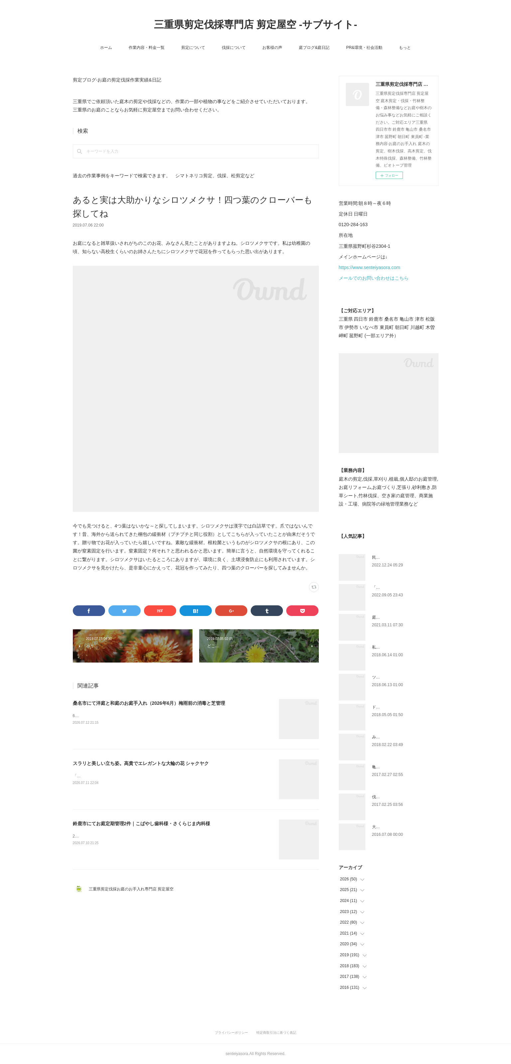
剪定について (193, 47)
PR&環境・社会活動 (364, 47)
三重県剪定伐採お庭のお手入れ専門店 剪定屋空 (133, 889)
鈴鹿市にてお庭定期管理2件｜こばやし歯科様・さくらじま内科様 (141, 823)
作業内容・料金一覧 (147, 47)
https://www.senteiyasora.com (369, 267)
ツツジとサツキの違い (392, 677)
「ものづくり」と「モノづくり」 (402, 587)
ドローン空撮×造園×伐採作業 (398, 707)
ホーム (106, 47)
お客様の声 (272, 47)
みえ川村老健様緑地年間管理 (398, 737)
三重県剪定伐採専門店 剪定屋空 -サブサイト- (255, 24)
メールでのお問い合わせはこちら (374, 278)
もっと (405, 47)
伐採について (234, 47)
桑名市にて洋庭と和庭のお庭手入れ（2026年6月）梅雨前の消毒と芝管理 (149, 703)
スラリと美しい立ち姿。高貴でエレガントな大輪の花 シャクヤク (141, 763)
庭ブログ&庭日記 (314, 47)
